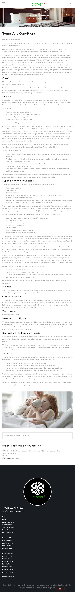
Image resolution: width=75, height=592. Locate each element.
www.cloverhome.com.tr (11, 458)
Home (30, 18)
